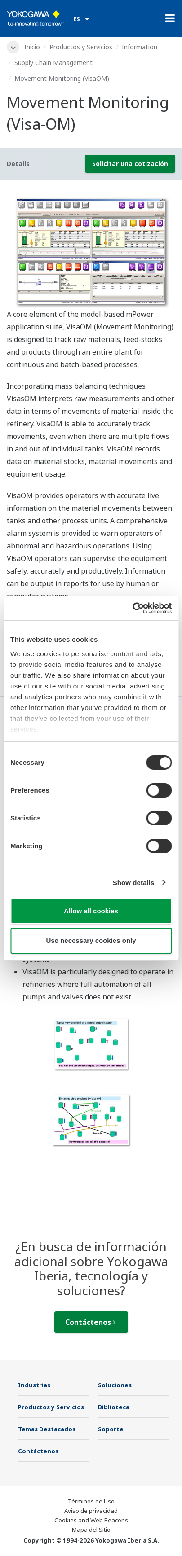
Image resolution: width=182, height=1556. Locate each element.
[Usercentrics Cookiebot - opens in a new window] (132, 608)
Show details (134, 882)
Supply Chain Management (53, 62)
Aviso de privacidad (91, 1511)
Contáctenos (90, 1322)
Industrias (34, 1385)
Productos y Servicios (80, 47)
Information (139, 47)
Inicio (32, 47)
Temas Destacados (46, 1429)
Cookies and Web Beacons (91, 1520)
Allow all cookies (91, 911)
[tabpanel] (91, 250)
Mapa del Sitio (91, 1529)
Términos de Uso (91, 1501)
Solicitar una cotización (130, 163)
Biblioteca (113, 1407)
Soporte (111, 1429)
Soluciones (115, 1385)
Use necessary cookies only (91, 940)
